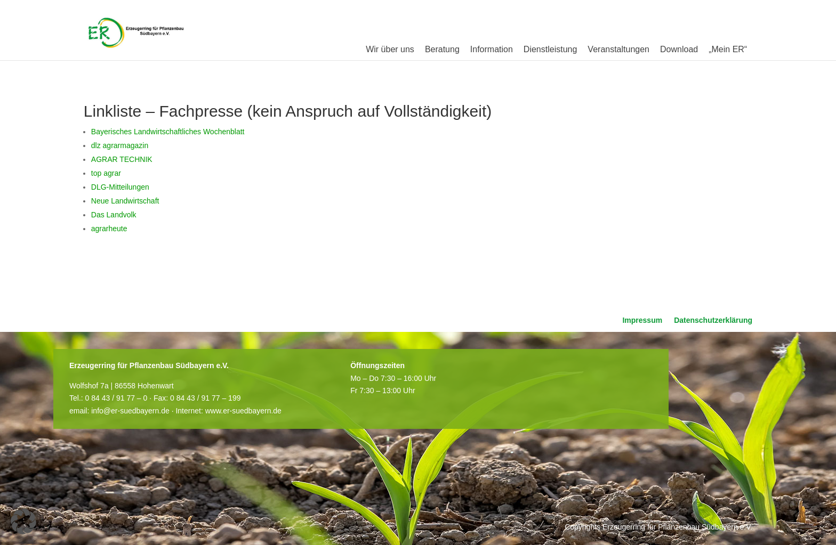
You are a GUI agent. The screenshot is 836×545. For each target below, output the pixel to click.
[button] (23, 521)
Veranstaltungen (618, 49)
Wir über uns (390, 49)
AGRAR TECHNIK (121, 159)
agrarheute (109, 228)
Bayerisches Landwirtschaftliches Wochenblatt (168, 131)
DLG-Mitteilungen (120, 187)
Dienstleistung (550, 49)
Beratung (442, 49)
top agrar (106, 173)
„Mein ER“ (728, 49)
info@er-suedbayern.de (130, 410)
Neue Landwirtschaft (125, 201)
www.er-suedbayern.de (243, 410)
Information (491, 49)
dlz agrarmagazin (119, 145)
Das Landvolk (113, 214)
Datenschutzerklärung (713, 320)
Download (679, 49)
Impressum (642, 320)
